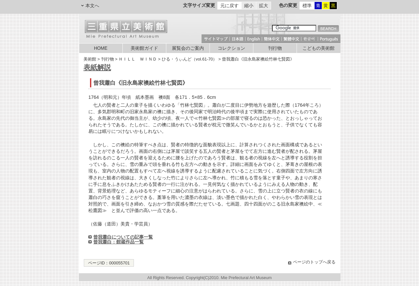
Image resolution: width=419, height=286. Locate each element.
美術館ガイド (144, 48)
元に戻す (229, 5)
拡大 (263, 5)
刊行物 (275, 48)
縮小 (248, 5)
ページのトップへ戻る (314, 262)
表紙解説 (97, 67)
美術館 (89, 59)
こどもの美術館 (318, 48)
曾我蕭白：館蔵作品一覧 (118, 241)
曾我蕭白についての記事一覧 (123, 237)
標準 (307, 5)
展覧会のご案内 (188, 48)
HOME (100, 48)
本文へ (92, 5)
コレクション (231, 48)
